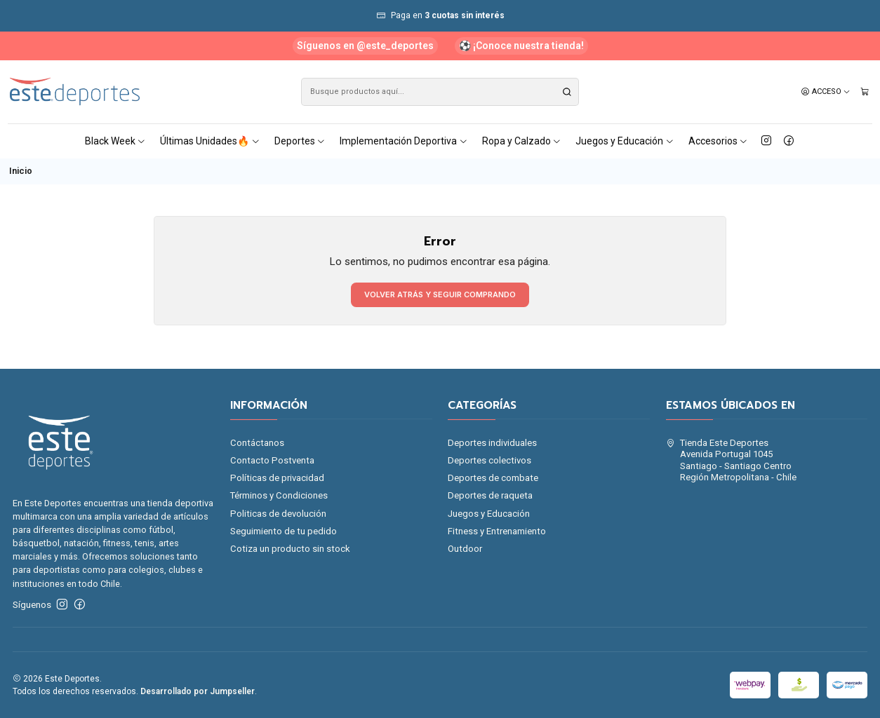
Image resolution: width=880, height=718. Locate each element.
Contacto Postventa (272, 460)
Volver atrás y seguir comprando (440, 294)
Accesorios (718, 141)
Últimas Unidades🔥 (210, 141)
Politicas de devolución (278, 513)
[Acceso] (826, 91)
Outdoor (465, 548)
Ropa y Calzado (522, 141)
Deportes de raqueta (490, 495)
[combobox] (440, 92)
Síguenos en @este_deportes (365, 45)
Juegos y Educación (624, 141)
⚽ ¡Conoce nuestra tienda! (521, 45)
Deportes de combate (493, 478)
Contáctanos (257, 443)
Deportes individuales (492, 443)
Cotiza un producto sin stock (290, 548)
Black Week (116, 141)
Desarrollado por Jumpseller (197, 691)
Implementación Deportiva (404, 141)
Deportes (300, 141)
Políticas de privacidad (277, 478)
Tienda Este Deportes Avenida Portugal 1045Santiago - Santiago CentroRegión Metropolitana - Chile (731, 460)
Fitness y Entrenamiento (497, 531)
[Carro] (865, 91)
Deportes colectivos (489, 460)
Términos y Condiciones (279, 495)
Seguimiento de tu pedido (283, 531)
